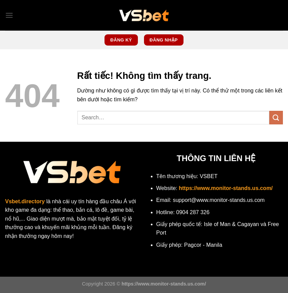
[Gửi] (276, 117)
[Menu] (9, 15)
